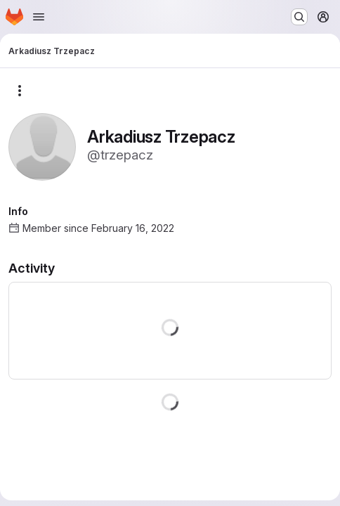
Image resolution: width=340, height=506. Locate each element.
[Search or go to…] (299, 16)
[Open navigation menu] (38, 17)
